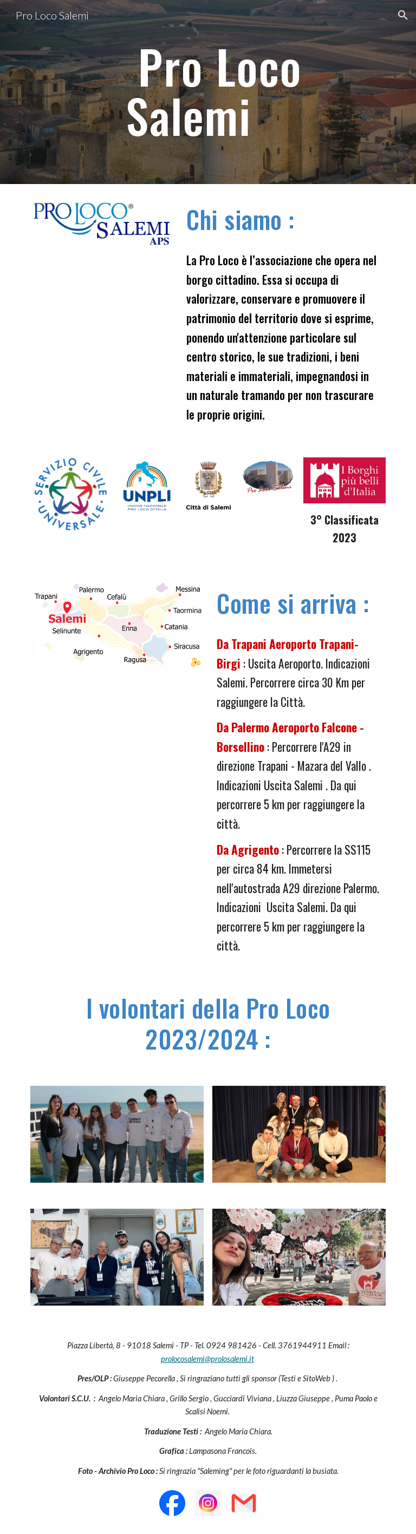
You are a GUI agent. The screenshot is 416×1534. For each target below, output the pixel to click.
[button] (403, 15)
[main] (222, 92)
